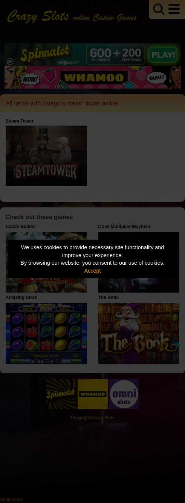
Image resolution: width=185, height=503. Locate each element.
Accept (92, 271)
